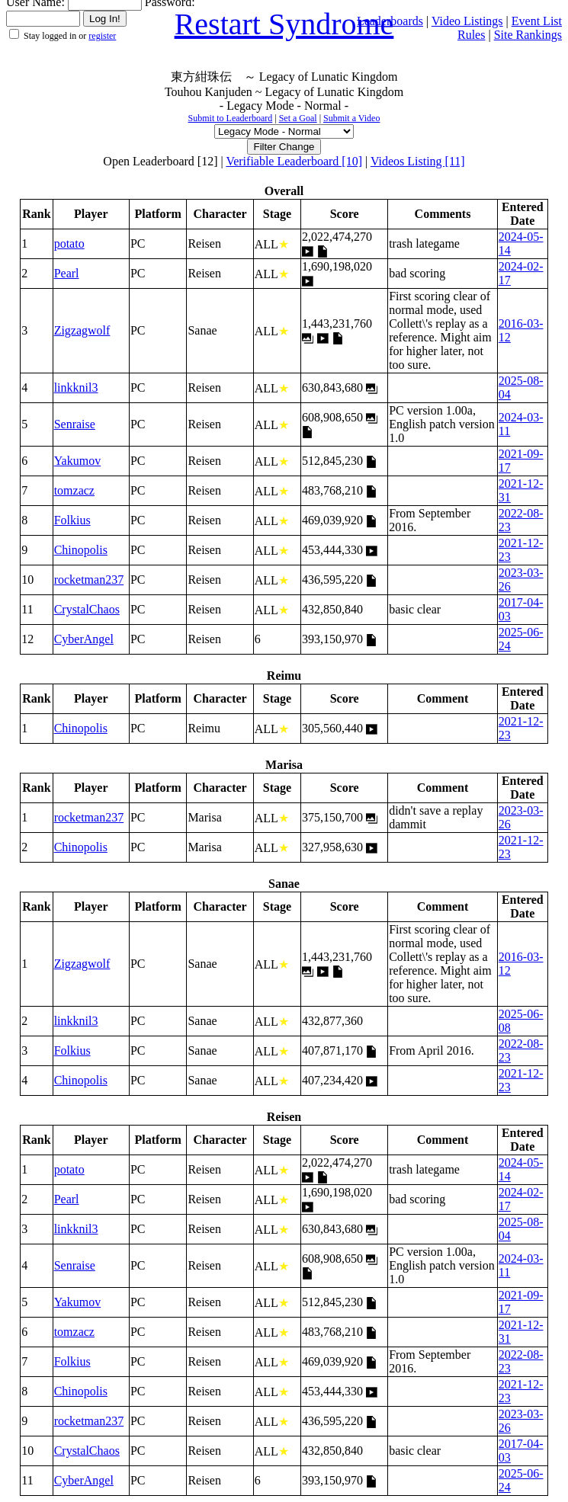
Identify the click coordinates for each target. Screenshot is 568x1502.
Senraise (74, 424)
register (102, 35)
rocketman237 (89, 579)
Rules (471, 34)
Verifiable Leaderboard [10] (294, 161)
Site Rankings (528, 34)
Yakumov (77, 460)
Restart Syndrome (284, 24)
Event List (537, 20)
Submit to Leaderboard (230, 118)
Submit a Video (351, 118)
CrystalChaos (87, 609)
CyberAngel (84, 639)
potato (69, 243)
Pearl (66, 273)
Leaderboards (390, 20)
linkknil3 (76, 387)
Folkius (72, 520)
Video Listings (467, 20)
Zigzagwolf (82, 330)
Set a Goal (298, 118)
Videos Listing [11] (418, 161)
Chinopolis (81, 549)
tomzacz (74, 490)
